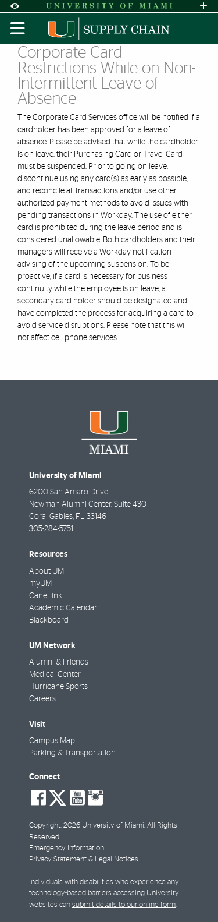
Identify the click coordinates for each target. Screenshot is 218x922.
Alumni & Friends (58, 662)
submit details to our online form (124, 905)
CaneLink (45, 596)
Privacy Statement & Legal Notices (83, 859)
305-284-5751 (51, 529)
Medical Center (55, 674)
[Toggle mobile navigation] (18, 28)
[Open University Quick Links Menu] (203, 6)
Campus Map (52, 741)
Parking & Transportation (72, 753)
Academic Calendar (63, 608)
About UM (46, 571)
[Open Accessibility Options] (14, 6)
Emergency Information (66, 848)
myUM (40, 584)
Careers (42, 699)
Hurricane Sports (58, 687)
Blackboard (49, 620)
